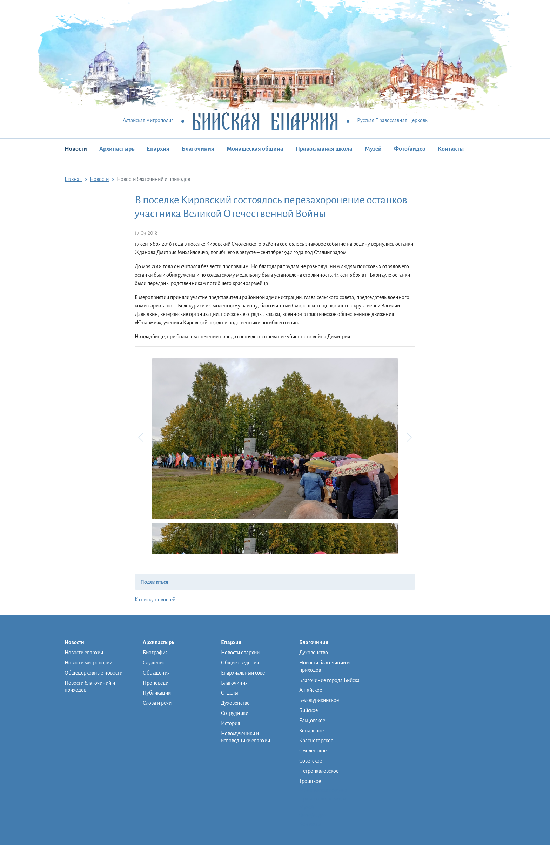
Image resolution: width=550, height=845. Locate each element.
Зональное (311, 731)
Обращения (156, 673)
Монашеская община (255, 149)
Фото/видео (409, 149)
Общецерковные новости (93, 673)
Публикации (157, 693)
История (230, 723)
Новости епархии (84, 652)
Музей (373, 149)
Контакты (451, 149)
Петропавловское (318, 771)
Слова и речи (157, 703)
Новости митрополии (88, 662)
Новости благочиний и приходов (90, 686)
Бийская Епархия (265, 120)
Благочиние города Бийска (329, 680)
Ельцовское (312, 720)
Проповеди (155, 683)
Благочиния (198, 149)
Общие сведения (240, 662)
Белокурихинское (319, 700)
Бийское (308, 710)
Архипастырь (116, 149)
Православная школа (324, 149)
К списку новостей (155, 599)
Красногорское (316, 740)
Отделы (229, 693)
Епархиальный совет (244, 673)
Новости (76, 149)
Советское (310, 761)
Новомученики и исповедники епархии (245, 737)
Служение (154, 662)
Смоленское (313, 750)
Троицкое (310, 781)
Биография (155, 652)
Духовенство (235, 703)
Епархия (158, 149)
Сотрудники (234, 713)
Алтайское (310, 690)
